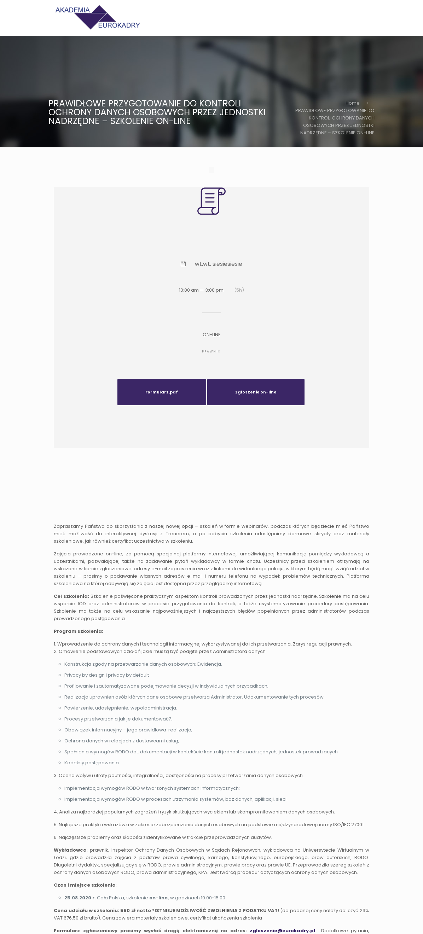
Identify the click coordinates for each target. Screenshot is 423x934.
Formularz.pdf (161, 392)
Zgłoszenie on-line (256, 392)
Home (353, 103)
